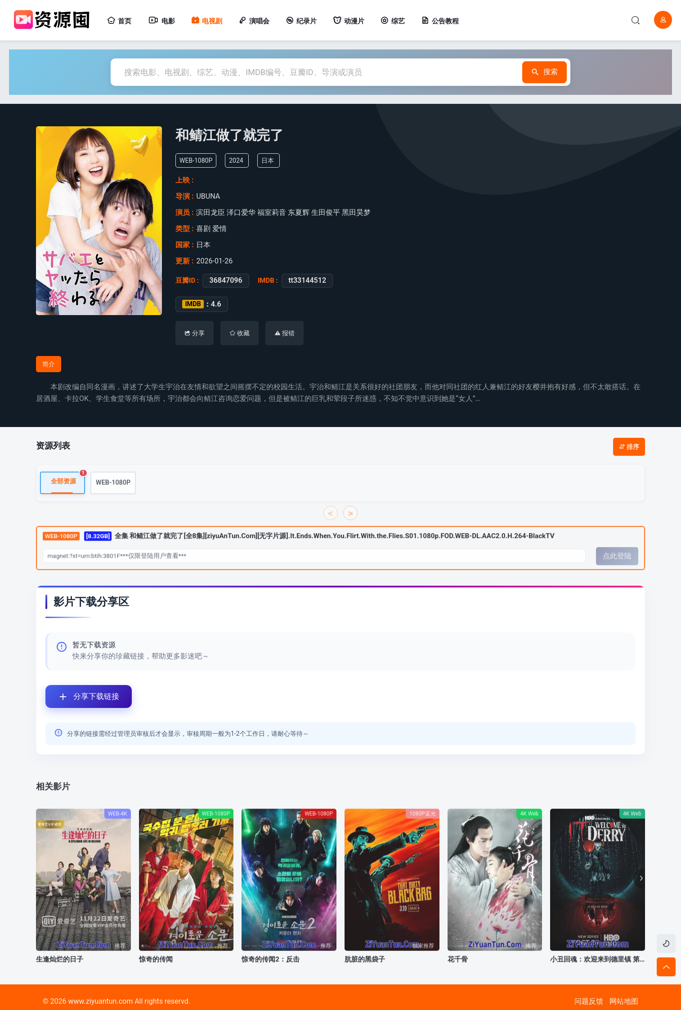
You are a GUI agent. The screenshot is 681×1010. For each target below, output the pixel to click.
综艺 (393, 21)
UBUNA (211, 196)
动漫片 (348, 21)
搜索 (540, 72)
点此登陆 (617, 572)
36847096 (222, 280)
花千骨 (458, 975)
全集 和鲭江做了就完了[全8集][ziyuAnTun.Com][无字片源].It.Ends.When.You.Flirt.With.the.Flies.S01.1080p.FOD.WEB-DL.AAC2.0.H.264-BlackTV (299, 551)
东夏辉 (300, 212)
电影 (161, 21)
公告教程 (440, 21)
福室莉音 (273, 212)
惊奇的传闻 (156, 975)
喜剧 (204, 228)
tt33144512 (304, 280)
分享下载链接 (82, 696)
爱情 (220, 228)
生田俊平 (327, 212)
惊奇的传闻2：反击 (271, 975)
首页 (119, 21)
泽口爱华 (242, 212)
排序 (629, 446)
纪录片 (301, 21)
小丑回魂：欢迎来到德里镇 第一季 (597, 975)
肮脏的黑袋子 (365, 975)
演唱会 (253, 21)
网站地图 (623, 1001)
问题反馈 (588, 1001)
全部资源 (68, 494)
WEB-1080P (113, 498)
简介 (48, 364)
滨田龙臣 (212, 212)
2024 (241, 160)
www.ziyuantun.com (100, 1001)
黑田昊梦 (357, 212)
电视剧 (206, 21)
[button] (639, 894)
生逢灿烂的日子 (59, 975)
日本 (272, 160)
